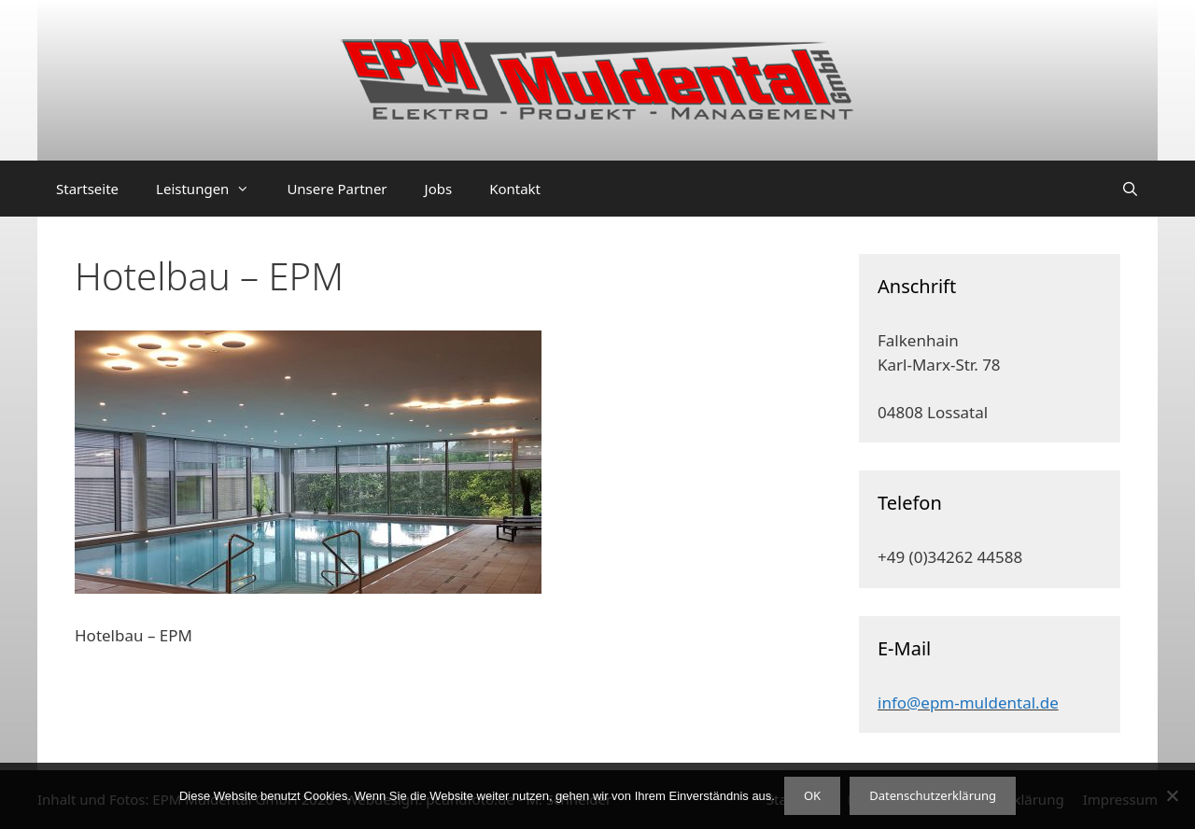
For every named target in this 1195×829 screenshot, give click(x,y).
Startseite (87, 188)
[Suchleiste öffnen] (1130, 189)
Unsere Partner (337, 188)
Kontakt (515, 188)
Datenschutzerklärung (932, 795)
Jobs (439, 188)
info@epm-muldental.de (968, 702)
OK (812, 795)
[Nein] (1171, 795)
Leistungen (212, 189)
